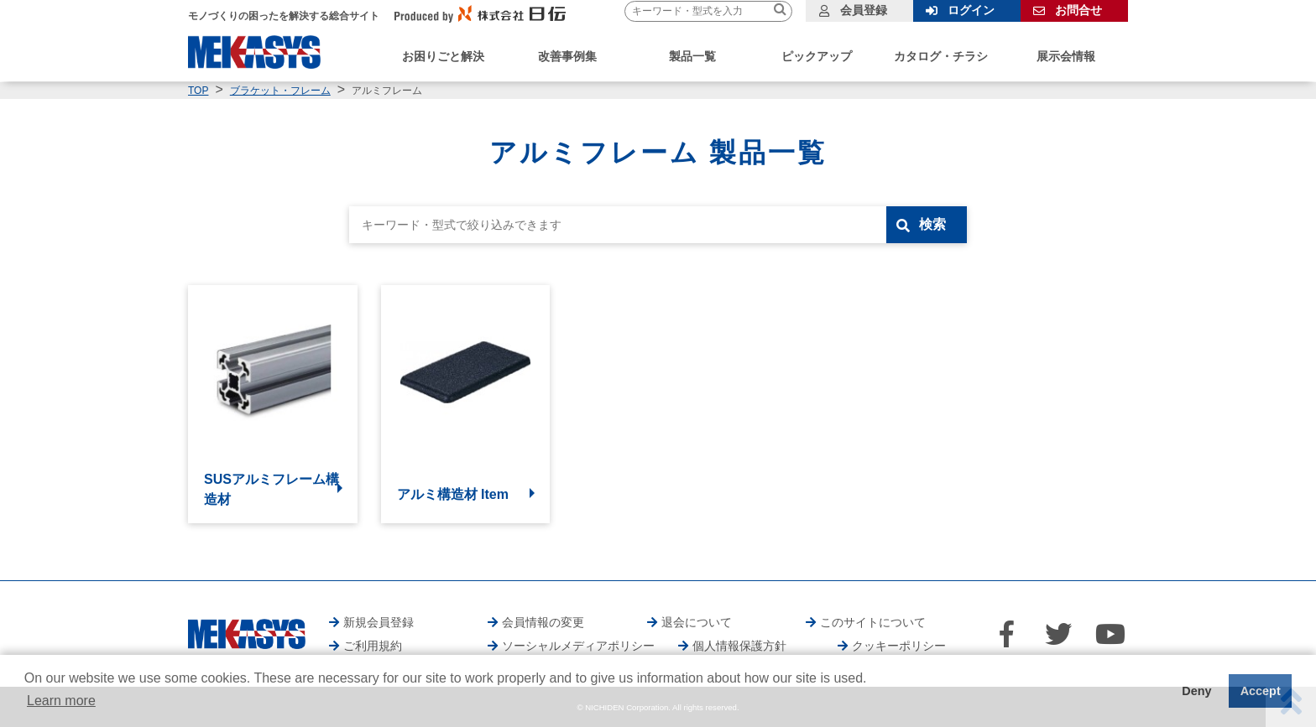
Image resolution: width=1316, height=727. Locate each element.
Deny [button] (1196, 691)
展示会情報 (1066, 56)
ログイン (971, 10)
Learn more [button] (61, 700)
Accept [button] (1260, 691)
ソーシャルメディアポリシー (578, 646)
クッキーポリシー (899, 646)
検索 (932, 224)
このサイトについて (873, 622)
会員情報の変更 (543, 622)
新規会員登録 (378, 622)
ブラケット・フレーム (280, 90)
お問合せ (1078, 10)
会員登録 (863, 10)
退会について (696, 622)
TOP (198, 90)
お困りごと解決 (443, 56)
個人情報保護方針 (739, 646)
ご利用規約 (372, 646)
